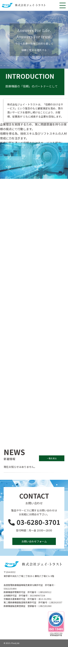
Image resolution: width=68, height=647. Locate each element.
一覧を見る (52, 458)
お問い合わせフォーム (34, 541)
